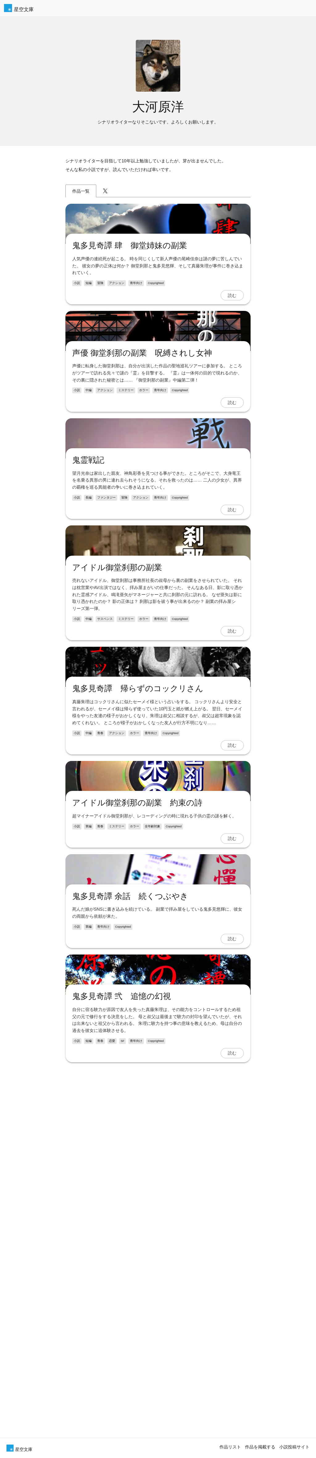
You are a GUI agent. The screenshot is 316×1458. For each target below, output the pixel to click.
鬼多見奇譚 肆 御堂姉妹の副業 (129, 310)
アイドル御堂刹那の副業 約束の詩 (137, 1188)
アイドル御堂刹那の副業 (117, 825)
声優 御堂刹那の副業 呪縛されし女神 (142, 481)
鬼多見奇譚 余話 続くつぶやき (130, 1346)
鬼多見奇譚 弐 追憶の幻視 (121, 1416)
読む (232, 359)
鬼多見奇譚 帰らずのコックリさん (137, 1010)
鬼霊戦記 (88, 653)
